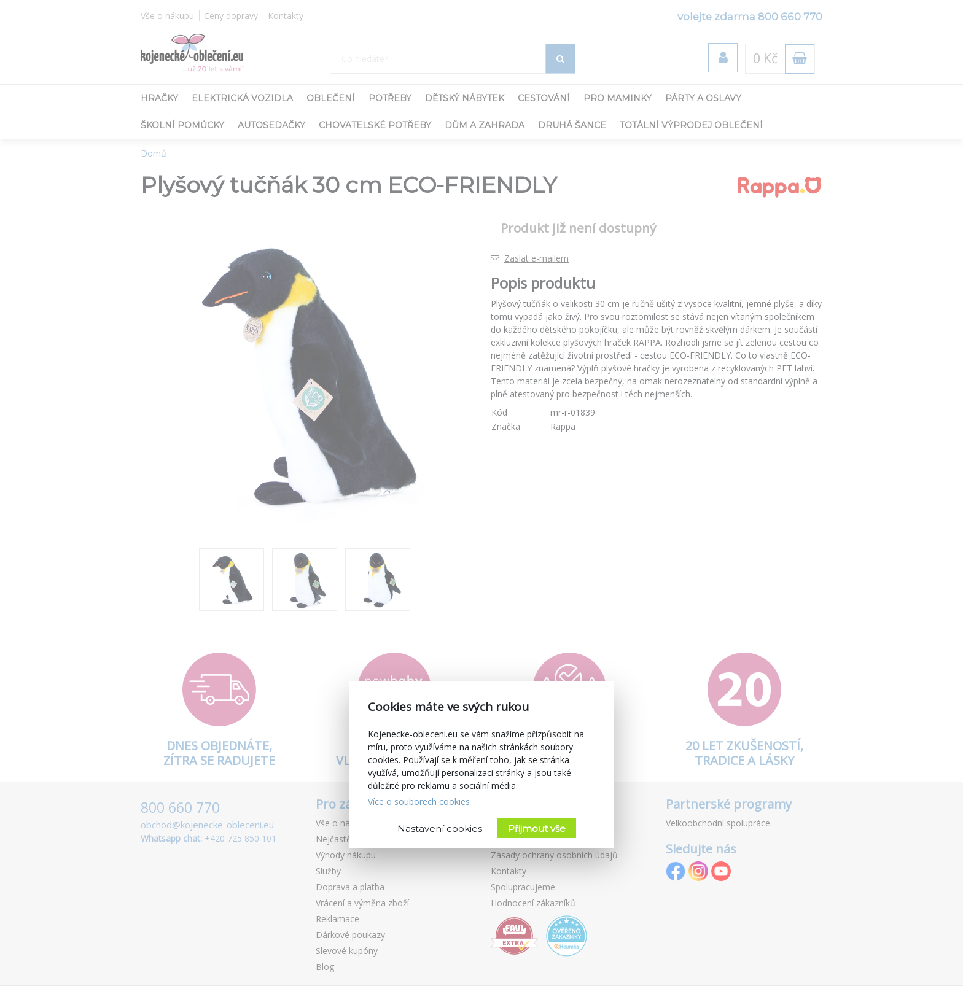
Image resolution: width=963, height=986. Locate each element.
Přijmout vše (537, 828)
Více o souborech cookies (419, 801)
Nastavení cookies (439, 828)
